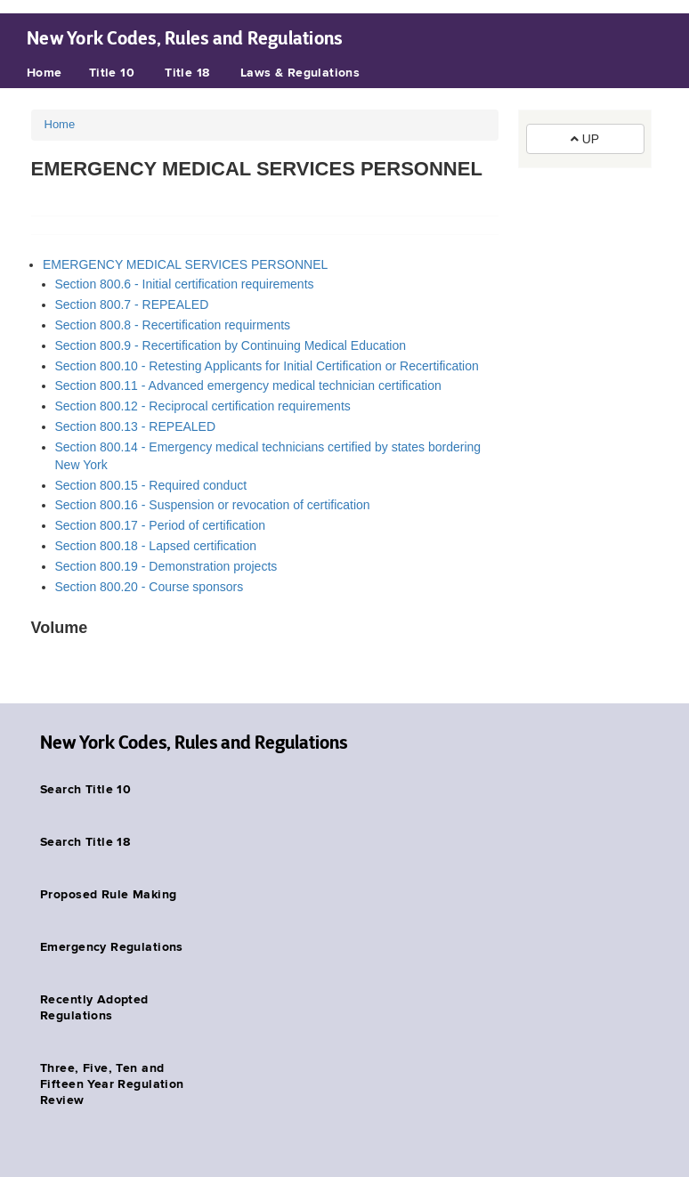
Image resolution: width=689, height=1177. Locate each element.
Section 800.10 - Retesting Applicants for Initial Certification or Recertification (267, 366)
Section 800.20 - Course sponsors (149, 587)
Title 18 (187, 73)
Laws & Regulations (300, 73)
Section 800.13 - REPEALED (135, 426)
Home (44, 73)
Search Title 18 (85, 842)
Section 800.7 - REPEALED (132, 304)
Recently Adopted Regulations (94, 1008)
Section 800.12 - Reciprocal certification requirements (203, 406)
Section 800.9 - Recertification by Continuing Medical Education (231, 345)
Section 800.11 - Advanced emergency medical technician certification (248, 385)
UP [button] (585, 139)
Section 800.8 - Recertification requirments (173, 325)
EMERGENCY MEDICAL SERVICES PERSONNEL (185, 264)
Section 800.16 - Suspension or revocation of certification (212, 505)
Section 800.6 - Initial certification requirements (184, 284)
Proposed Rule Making (108, 895)
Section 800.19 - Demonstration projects (166, 566)
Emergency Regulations (111, 947)
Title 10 (111, 73)
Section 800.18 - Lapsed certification (155, 546)
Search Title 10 (85, 789)
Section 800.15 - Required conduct (151, 485)
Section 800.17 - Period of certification (160, 525)
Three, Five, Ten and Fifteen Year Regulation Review (112, 1084)
